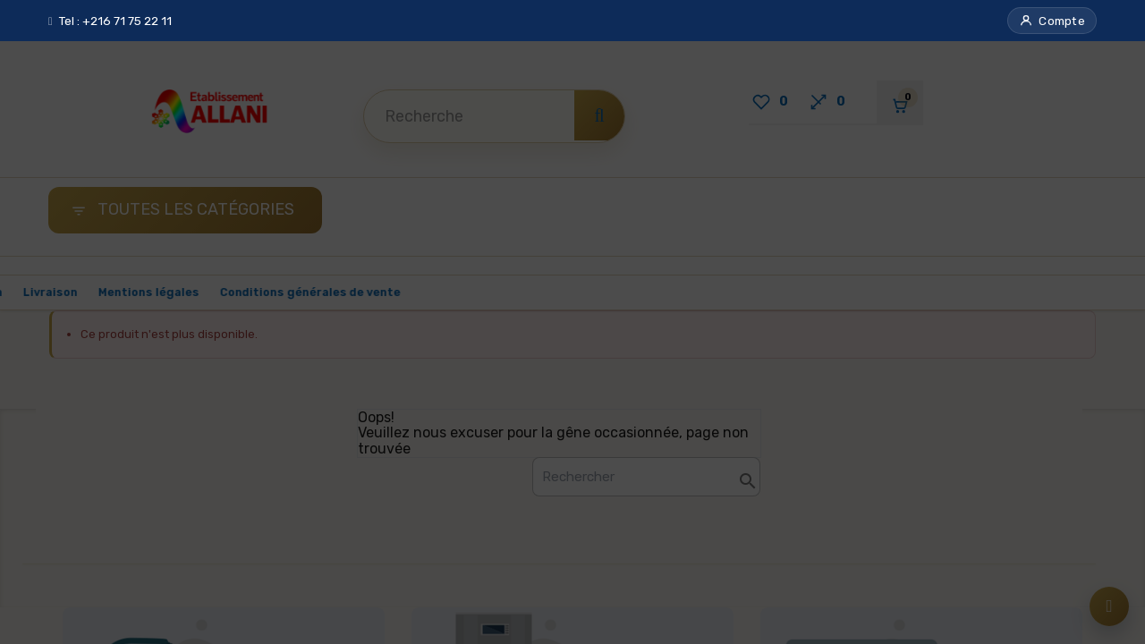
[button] (1052, 20)
